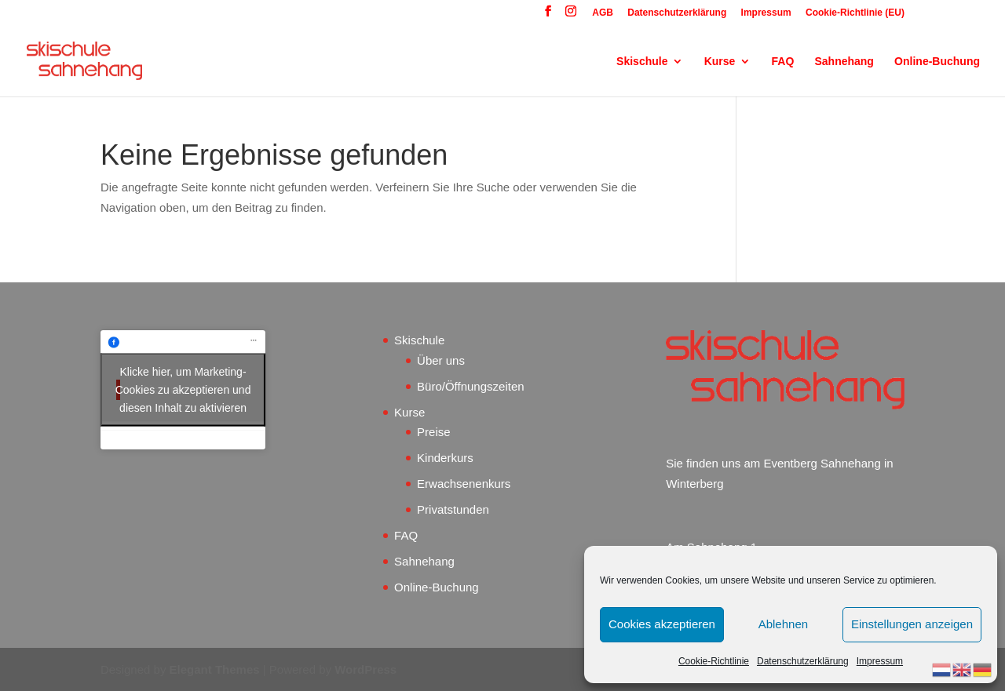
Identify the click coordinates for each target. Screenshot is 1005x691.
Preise (434, 431)
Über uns (441, 360)
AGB (602, 13)
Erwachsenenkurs (463, 483)
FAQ (783, 61)
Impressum (880, 661)
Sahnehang (843, 61)
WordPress (365, 669)
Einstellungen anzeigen (912, 624)
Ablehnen (783, 624)
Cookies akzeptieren (661, 624)
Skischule (641, 61)
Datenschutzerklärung (803, 661)
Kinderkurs (445, 457)
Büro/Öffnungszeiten (470, 386)
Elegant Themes (215, 669)
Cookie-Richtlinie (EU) (855, 13)
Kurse (720, 61)
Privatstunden (453, 509)
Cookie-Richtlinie (713, 661)
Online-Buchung (937, 61)
